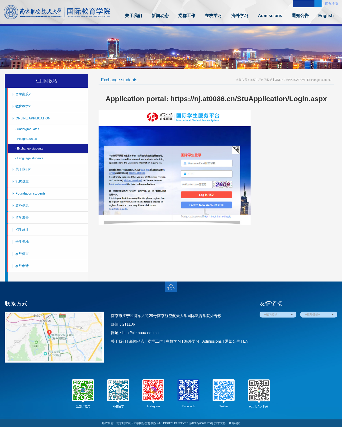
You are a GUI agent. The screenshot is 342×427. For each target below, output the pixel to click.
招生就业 (20, 230)
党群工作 (186, 15)
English (326, 15)
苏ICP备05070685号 (201, 423)
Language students (29, 158)
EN (245, 341)
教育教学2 (21, 106)
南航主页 (331, 3)
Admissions (270, 15)
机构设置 (20, 181)
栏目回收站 (46, 80)
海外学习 (239, 15)
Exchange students (29, 148)
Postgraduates (26, 139)
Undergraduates (27, 129)
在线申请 (20, 266)
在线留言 (20, 254)
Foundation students (29, 193)
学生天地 (20, 242)
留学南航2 (21, 94)
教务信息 (20, 205)
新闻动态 (160, 15)
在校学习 (213, 15)
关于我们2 (21, 169)
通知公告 (300, 15)
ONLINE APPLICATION (31, 118)
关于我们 (133, 15)
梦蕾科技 (234, 423)
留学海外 (20, 217)
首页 (253, 80)
